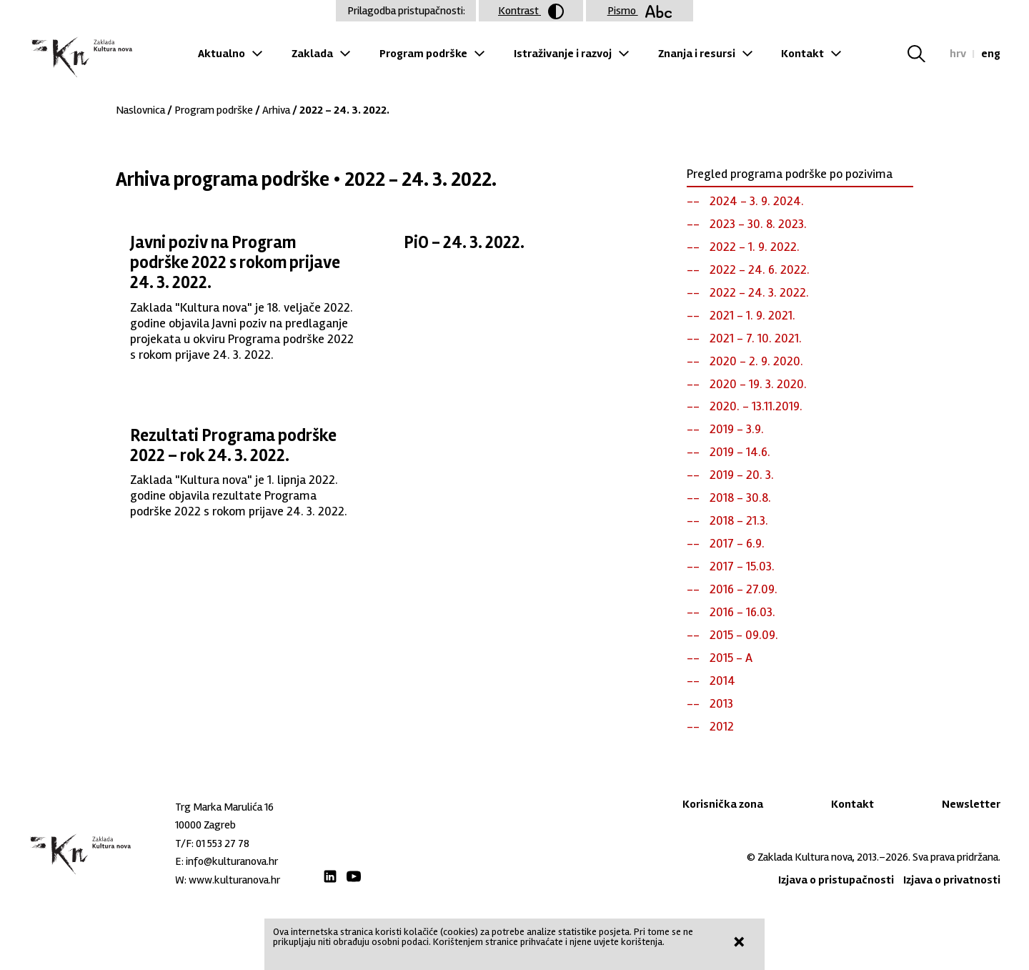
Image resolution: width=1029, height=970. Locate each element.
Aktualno (221, 53)
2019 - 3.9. (737, 429)
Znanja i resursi (696, 53)
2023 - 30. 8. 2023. (758, 224)
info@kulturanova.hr (232, 861)
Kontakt (802, 53)
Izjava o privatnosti (951, 880)
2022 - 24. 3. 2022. (759, 292)
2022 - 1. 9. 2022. (755, 246)
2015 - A (731, 657)
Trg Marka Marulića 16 (224, 807)
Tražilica (925, 53)
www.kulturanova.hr (234, 880)
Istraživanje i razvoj (563, 53)
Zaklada (312, 53)
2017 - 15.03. (742, 566)
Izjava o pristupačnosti (836, 880)
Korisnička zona (722, 804)
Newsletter (971, 804)
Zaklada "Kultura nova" (80, 57)
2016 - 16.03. (742, 612)
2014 (722, 680)
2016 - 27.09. (743, 589)
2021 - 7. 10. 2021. (756, 338)
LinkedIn (330, 876)
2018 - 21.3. (739, 520)
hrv (958, 53)
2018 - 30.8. (740, 497)
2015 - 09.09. (744, 635)
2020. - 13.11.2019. (756, 406)
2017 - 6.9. (737, 543)
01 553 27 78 (222, 843)
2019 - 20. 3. (742, 474)
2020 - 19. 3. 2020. (758, 384)
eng (990, 53)
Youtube (354, 876)
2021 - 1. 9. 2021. (752, 315)
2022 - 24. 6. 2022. (760, 269)
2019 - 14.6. (740, 452)
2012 (722, 726)
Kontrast (531, 11)
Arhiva (276, 110)
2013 (721, 703)
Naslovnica (140, 110)
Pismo (639, 11)
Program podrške (423, 53)
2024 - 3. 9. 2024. (757, 201)
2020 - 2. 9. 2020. (756, 361)
